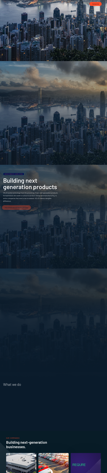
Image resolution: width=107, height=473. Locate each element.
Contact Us (95, 4)
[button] (74, 4)
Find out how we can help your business (16, 207)
